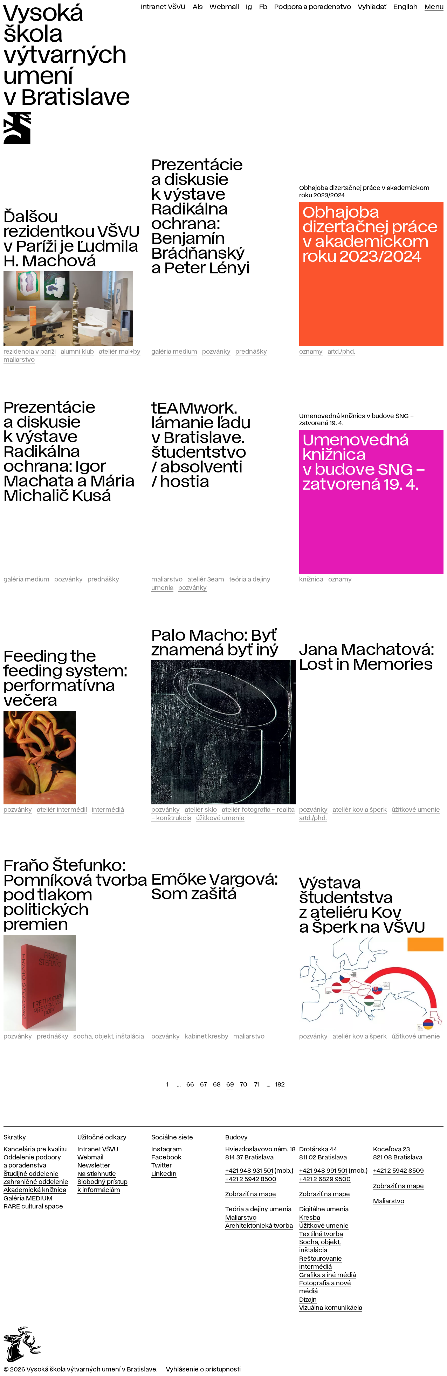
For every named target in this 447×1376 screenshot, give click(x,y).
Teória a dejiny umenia (258, 1209)
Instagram (166, 1149)
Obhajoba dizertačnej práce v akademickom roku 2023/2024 (364, 191)
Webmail (224, 7)
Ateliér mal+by (119, 352)
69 (230, 1085)
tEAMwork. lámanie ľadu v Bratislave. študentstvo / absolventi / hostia (200, 445)
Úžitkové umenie (220, 818)
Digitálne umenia (324, 1209)
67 (203, 1085)
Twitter (161, 1166)
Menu (434, 7)
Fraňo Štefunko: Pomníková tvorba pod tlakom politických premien (75, 895)
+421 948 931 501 (249, 1171)
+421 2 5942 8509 (398, 1171)
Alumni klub (77, 352)
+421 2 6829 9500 (325, 1179)
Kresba (309, 1218)
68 (217, 1085)
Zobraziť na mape (250, 1194)
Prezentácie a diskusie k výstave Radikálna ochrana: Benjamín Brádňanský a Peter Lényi (200, 217)
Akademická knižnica (35, 1190)
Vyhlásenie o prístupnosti (203, 1369)
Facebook (166, 1157)
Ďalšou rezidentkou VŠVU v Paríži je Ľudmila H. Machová (72, 239)
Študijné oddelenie (31, 1174)
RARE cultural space (33, 1207)
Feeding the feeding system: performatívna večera (65, 678)
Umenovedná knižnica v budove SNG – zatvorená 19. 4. (356, 420)
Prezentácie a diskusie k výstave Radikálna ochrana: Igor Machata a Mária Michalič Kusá (69, 452)
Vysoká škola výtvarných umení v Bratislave (67, 56)
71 (257, 1085)
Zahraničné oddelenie (36, 1182)
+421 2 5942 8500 (250, 1179)
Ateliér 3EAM (205, 580)
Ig (249, 7)
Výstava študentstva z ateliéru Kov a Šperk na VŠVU (362, 905)
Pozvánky (216, 352)
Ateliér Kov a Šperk (359, 810)
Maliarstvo (19, 360)
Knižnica (311, 580)
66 (190, 1085)
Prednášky (251, 352)
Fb (263, 7)
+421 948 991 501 (323, 1171)
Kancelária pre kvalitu (35, 1149)
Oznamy (311, 352)
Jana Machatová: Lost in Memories (366, 657)
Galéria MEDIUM (28, 1198)
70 (243, 1085)
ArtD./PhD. (341, 352)
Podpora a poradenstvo (312, 7)
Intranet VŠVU (162, 7)
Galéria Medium (174, 352)
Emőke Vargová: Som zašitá (214, 887)
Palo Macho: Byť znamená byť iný (215, 643)
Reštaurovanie (320, 1259)
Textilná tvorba (321, 1234)
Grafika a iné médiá (327, 1275)
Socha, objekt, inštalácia (108, 1037)
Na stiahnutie (96, 1174)
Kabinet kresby (206, 1037)
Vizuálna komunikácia (330, 1308)
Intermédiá (108, 810)
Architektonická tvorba (259, 1226)
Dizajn (308, 1300)
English (405, 7)
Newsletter (93, 1166)
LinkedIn (164, 1174)
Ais (198, 7)
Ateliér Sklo (201, 810)
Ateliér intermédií (62, 810)
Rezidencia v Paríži (30, 352)
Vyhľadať (372, 7)
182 (280, 1085)
